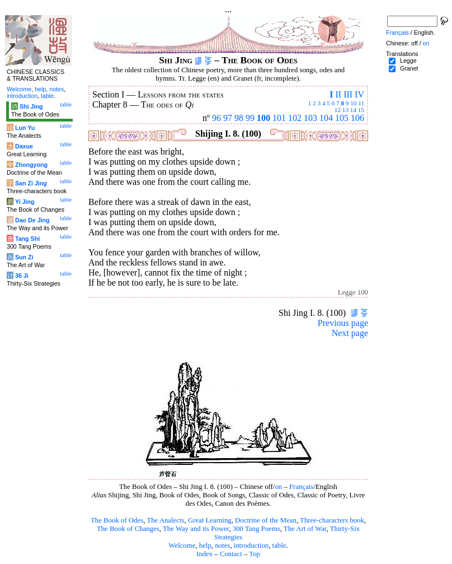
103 (310, 118)
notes (222, 545)
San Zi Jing (31, 183)
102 (295, 118)
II (338, 94)
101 (279, 118)
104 (326, 118)
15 (361, 109)
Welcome (181, 545)
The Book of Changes (128, 529)
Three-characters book (332, 520)
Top (254, 554)
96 (216, 118)
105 (342, 118)
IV (359, 94)
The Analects (165, 520)
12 (338, 109)
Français (301, 487)
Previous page (343, 323)
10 (353, 103)
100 (263, 118)
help (205, 545)
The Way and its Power (196, 529)
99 (250, 118)
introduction (251, 545)
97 (227, 118)
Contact (231, 554)
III (347, 94)
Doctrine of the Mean (265, 520)
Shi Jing (31, 106)
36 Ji (22, 275)
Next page (350, 333)
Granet (409, 68)
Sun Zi (24, 257)
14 (353, 109)
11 (361, 103)
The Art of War (305, 529)
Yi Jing (25, 201)
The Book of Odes (117, 520)
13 (345, 109)
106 (357, 118)
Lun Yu (25, 127)
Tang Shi (27, 238)
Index (204, 554)
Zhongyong (31, 164)
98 (238, 118)
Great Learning (210, 520)
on (278, 487)
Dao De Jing (32, 220)
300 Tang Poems (256, 529)
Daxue (24, 146)
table (279, 545)
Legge (408, 60)
